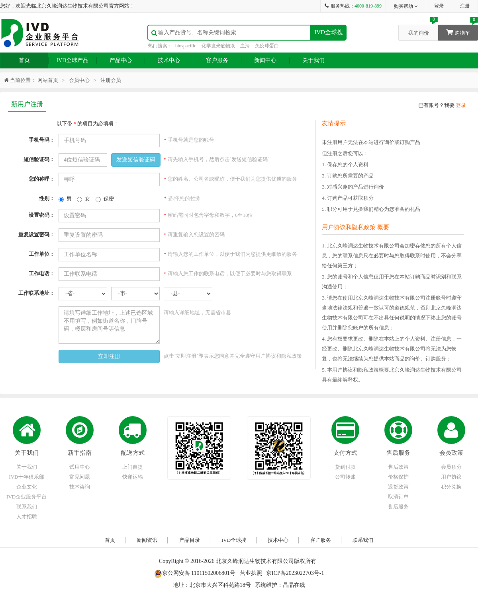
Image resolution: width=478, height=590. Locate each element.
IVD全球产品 (73, 60)
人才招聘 (26, 517)
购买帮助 (406, 6)
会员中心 (79, 80)
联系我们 (26, 507)
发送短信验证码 (135, 160)
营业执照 (251, 573)
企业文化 (26, 487)
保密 (105, 199)
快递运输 (132, 477)
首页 (24, 60)
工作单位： (42, 254)
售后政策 (398, 467)
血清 (245, 46)
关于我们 (313, 60)
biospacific (185, 46)
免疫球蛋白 (267, 46)
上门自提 (132, 467)
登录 (439, 6)
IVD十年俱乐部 (26, 477)
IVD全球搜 (328, 32)
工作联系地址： (36, 293)
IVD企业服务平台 (26, 497)
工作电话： (42, 274)
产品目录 (189, 540)
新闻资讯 (147, 540)
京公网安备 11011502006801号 (194, 573)
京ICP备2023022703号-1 (295, 573)
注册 (465, 6)
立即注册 (109, 356)
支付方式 (345, 453)
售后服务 (398, 453)
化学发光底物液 (218, 46)
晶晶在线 (294, 585)
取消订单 (398, 497)
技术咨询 (79, 487)
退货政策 (398, 487)
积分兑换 (451, 487)
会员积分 (451, 467)
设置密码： (42, 215)
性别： (47, 198)
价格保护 (398, 477)
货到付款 (345, 467)
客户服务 (217, 60)
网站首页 (47, 80)
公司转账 (345, 477)
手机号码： (42, 140)
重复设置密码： (36, 235)
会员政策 (451, 453)
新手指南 (80, 453)
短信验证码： (39, 159)
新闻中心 (265, 60)
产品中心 (121, 60)
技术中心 (169, 60)
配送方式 (133, 453)
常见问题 (79, 477)
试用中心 (79, 467)
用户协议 (451, 477)
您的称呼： (42, 179)
